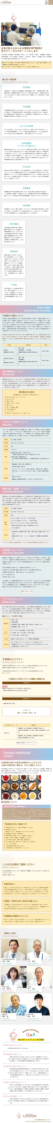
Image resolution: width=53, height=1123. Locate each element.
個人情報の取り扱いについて (43, 1119)
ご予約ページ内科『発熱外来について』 (16, 67)
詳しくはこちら (6, 680)
